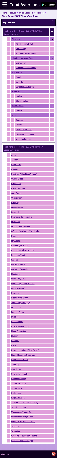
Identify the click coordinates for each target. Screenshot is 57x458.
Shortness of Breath (19, 360)
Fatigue (14, 260)
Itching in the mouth (19, 298)
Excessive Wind (18, 255)
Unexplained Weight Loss (22, 417)
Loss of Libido (17, 307)
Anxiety (14, 160)
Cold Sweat (16, 193)
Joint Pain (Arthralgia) (20, 303)
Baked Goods (24, 13)
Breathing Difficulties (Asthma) (24, 174)
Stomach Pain (17, 388)
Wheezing (15, 431)
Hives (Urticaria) (18, 288)
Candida (19, 77)
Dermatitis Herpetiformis (21, 217)
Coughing (15, 203)
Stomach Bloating (18, 379)
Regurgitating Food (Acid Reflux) (25, 350)
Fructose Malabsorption (26, 68)
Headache (15, 274)
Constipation (16, 198)
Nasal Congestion (18, 331)
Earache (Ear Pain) (19, 245)
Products (13, 13)
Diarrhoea (15, 222)
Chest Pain (16, 184)
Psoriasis (15, 341)
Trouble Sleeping (18, 407)
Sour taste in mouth (19, 374)
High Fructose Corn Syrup (23, 58)
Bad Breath (16, 165)
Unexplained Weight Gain (22, 412)
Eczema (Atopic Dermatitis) (22, 250)
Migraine (15, 317)
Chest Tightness (18, 188)
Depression (16, 212)
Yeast (14, 115)
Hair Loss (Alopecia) (20, 269)
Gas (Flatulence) (18, 264)
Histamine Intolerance (25, 134)
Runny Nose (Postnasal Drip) (23, 355)
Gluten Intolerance (23, 101)
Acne (13, 155)
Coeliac (19, 96)
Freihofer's (39, 13)
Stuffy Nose (16, 393)
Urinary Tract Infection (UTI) (23, 421)
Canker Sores (17, 179)
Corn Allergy (21, 49)
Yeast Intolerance (23, 139)
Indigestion (16, 293)
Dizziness (15, 236)
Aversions (23, 32)
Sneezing (15, 364)
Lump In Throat (17, 312)
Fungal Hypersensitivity (26, 53)
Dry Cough (16, 241)
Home (4, 13)
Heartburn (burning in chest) (23, 283)
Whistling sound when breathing (25, 436)
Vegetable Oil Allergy (25, 87)
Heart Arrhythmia (18, 279)
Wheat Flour (17, 91)
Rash (13, 345)
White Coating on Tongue (22, 441)
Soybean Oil (17, 72)
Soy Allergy (20, 82)
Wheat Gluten (17, 106)
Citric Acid (16, 39)
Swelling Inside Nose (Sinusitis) (24, 402)
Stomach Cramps (18, 383)
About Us (5, 454)
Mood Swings (17, 322)
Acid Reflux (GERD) (24, 44)
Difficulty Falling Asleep (21, 226)
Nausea (14, 336)
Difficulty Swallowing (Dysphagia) (25, 231)
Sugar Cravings (18, 398)
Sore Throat (16, 369)
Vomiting (15, 426)
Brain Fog (15, 169)
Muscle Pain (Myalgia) (20, 326)
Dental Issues (17, 207)
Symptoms (23, 148)
